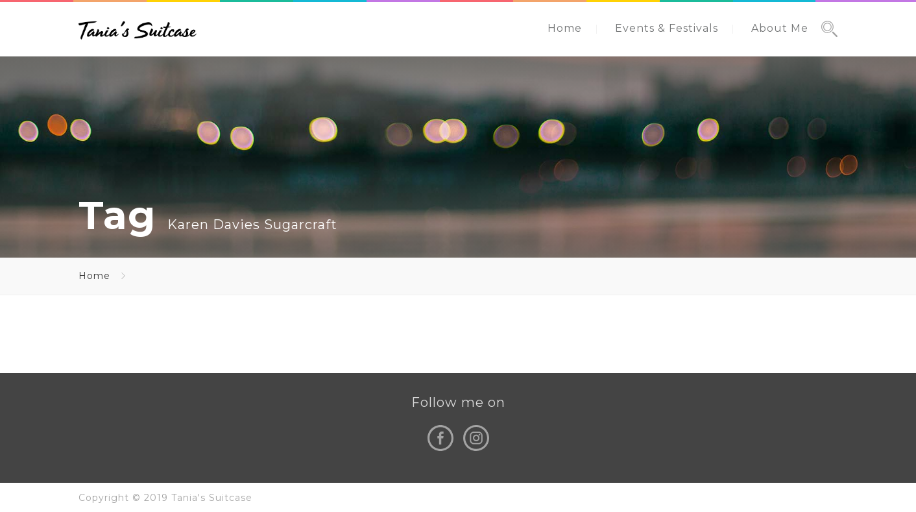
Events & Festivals (666, 28)
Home (565, 28)
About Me (779, 28)
